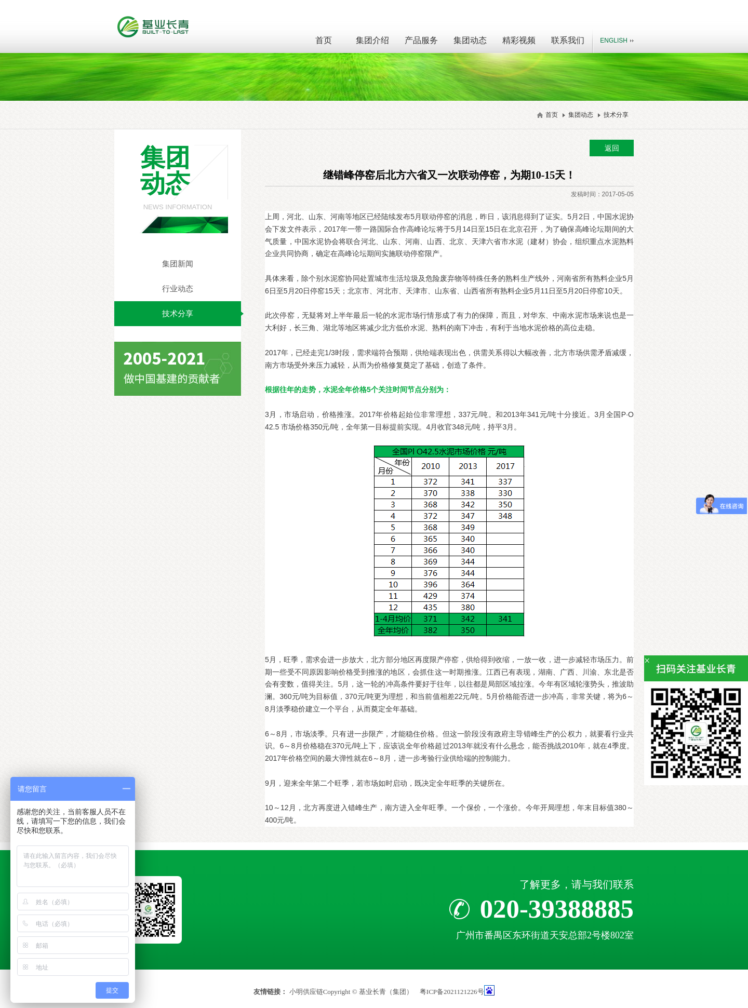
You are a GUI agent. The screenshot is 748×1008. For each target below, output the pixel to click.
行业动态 (177, 288)
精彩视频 (519, 40)
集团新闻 (177, 263)
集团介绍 (372, 40)
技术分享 (616, 114)
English (613, 40)
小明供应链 (306, 992)
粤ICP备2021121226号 (452, 992)
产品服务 (421, 40)
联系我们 (567, 40)
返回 (612, 148)
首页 (323, 40)
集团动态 (470, 40)
